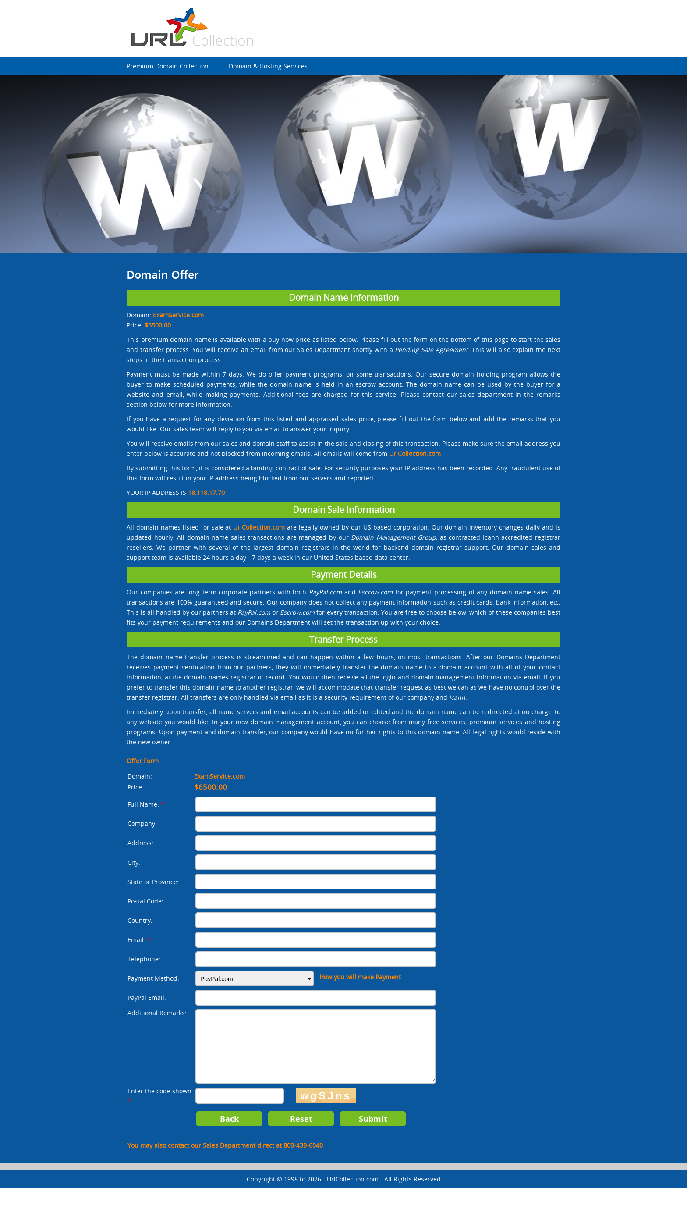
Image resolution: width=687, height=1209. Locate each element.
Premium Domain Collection (168, 66)
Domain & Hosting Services (268, 66)
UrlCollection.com (353, 1199)
